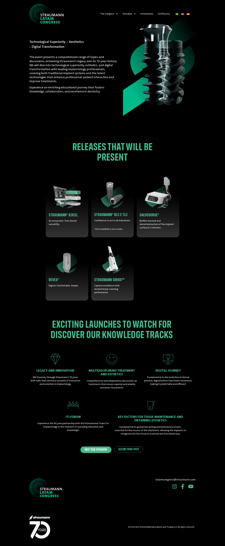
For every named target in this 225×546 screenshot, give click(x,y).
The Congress (109, 13)
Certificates (164, 13)
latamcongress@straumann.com (175, 479)
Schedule (129, 13)
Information (146, 13)
